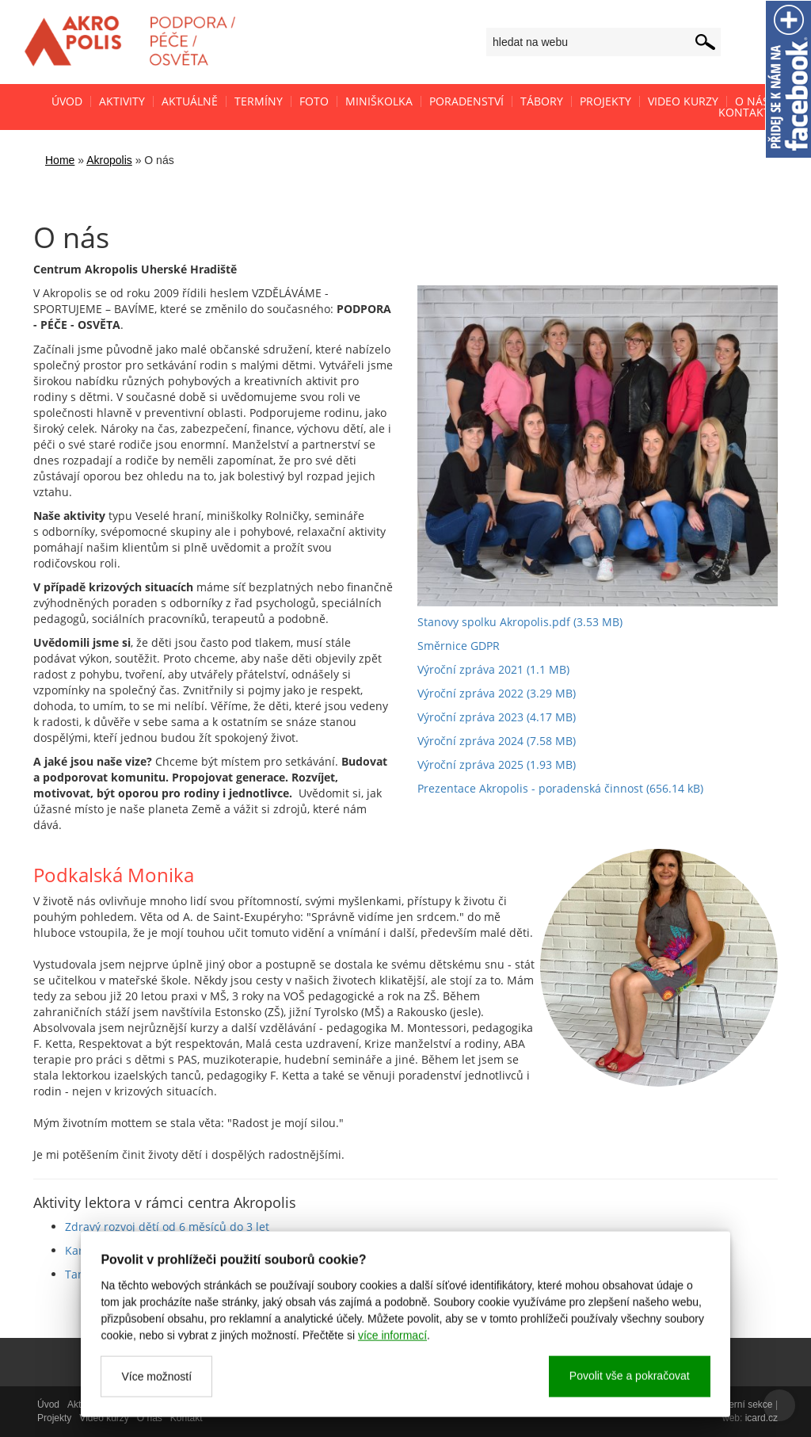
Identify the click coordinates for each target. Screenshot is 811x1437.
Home (59, 160)
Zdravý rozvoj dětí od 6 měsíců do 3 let (167, 1226)
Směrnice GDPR (458, 645)
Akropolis (109, 160)
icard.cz (761, 1418)
